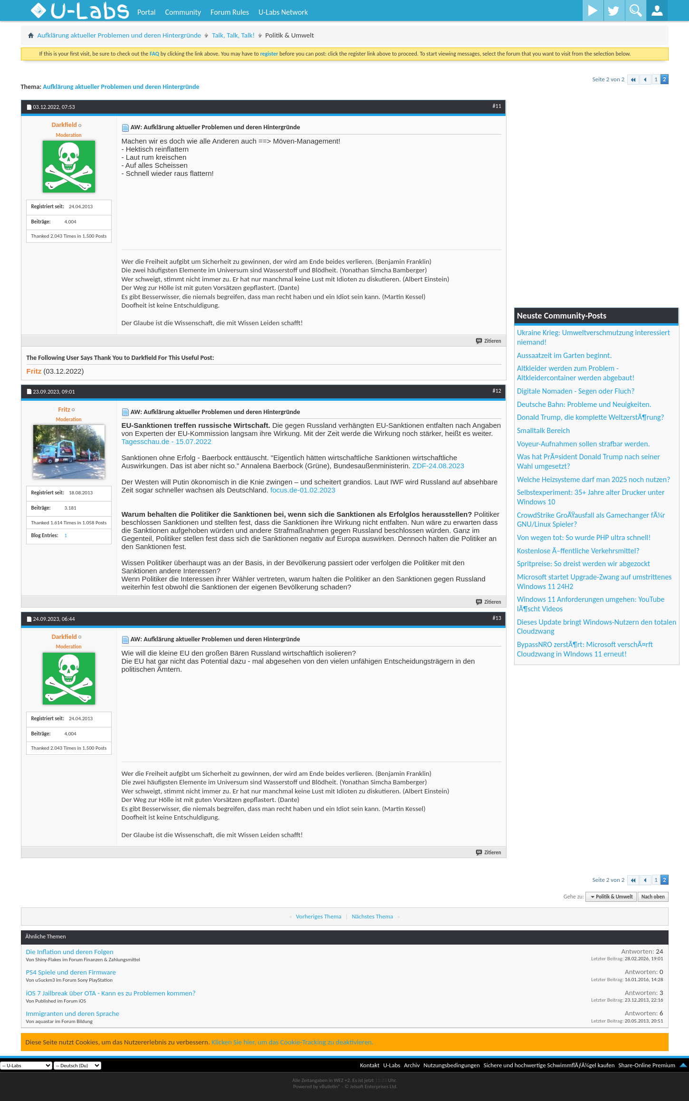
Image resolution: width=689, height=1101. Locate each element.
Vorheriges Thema (319, 916)
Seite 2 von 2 (609, 79)
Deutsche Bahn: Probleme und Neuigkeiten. (584, 404)
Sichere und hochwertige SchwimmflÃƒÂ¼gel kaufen (549, 1065)
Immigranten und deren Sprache (72, 1013)
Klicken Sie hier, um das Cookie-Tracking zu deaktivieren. (292, 1042)
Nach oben (653, 897)
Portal (146, 12)
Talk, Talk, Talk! (233, 35)
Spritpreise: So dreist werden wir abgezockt (583, 563)
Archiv (412, 1065)
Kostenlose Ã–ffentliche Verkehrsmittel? (578, 550)
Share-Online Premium (646, 1065)
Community (183, 12)
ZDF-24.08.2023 (438, 466)
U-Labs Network (283, 12)
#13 (497, 618)
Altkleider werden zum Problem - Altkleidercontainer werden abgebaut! (575, 373)
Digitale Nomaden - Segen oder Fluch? (576, 391)
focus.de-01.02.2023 (302, 490)
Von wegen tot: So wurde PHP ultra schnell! (584, 537)
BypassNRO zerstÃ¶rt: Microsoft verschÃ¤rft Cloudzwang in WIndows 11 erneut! (585, 649)
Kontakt (370, 1065)
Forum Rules (230, 12)
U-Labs (392, 1065)
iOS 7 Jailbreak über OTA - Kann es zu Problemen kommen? (111, 993)
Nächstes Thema (372, 916)
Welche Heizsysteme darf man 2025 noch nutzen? (593, 479)
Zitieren (489, 341)
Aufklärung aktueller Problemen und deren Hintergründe (119, 35)
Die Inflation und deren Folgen (70, 951)
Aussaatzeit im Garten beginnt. (564, 355)
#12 (497, 390)
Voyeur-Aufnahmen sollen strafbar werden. (583, 443)
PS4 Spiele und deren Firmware (71, 972)
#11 (497, 106)
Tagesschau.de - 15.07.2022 (166, 441)
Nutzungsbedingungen (451, 1065)
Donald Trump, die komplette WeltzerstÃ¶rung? (590, 417)
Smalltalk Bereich (543, 430)
